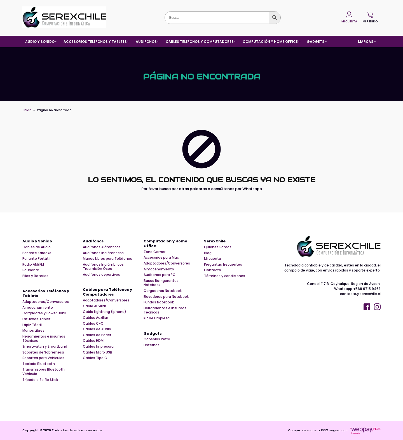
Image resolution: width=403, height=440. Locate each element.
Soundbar (30, 270)
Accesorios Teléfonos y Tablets (45, 293)
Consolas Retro (157, 339)
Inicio (27, 110)
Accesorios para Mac (161, 257)
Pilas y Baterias (35, 276)
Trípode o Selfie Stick (40, 380)
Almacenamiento (37, 307)
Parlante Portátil (36, 258)
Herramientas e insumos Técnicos (43, 338)
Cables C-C (93, 323)
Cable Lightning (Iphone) (104, 312)
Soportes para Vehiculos (43, 358)
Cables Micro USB (97, 352)
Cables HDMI (93, 340)
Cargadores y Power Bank (44, 313)
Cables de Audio (36, 247)
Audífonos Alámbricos (102, 247)
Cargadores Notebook (163, 291)
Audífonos (93, 241)
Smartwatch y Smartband (44, 346)
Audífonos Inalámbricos (103, 253)
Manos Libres (33, 330)
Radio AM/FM (33, 264)
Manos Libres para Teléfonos (107, 258)
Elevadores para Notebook (166, 296)
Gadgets (153, 333)
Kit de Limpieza (157, 318)
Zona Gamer (154, 252)
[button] (370, 17)
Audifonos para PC (159, 275)
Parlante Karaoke (36, 253)
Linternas (152, 345)
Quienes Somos (217, 247)
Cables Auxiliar (95, 317)
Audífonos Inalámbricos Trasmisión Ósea (103, 266)
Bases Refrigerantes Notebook (161, 282)
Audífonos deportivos (101, 274)
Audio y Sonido (37, 241)
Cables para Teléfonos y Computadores (107, 292)
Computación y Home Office (165, 244)
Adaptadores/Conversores (45, 301)
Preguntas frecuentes (223, 264)
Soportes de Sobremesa (43, 352)
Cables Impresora (98, 346)
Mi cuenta (212, 258)
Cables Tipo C (95, 358)
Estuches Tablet (36, 319)
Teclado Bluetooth (38, 364)
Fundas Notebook (159, 302)
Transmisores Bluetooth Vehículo (43, 371)
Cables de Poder (97, 335)
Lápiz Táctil (32, 325)
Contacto (212, 270)
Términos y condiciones (224, 276)
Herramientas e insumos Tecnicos (165, 310)
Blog (208, 253)
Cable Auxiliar (94, 306)
